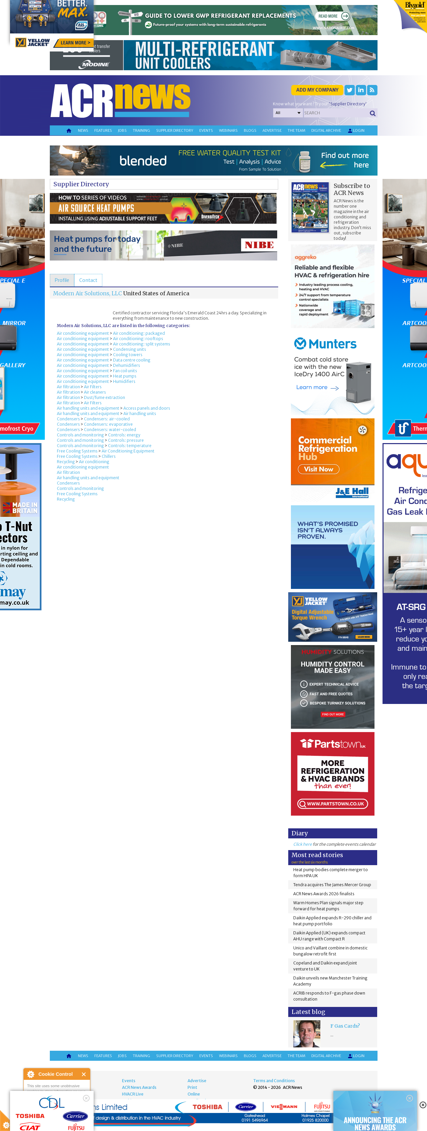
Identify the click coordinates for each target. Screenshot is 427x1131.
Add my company (317, 90)
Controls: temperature (129, 445)
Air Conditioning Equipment (128, 450)
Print (192, 1087)
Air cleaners (95, 392)
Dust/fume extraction (104, 397)
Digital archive (326, 130)
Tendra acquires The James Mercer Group (332, 884)
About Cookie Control (30, 1074)
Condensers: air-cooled (107, 418)
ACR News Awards (139, 1087)
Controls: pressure (126, 440)
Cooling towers (127, 354)
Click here (302, 844)
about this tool (76, 1114)
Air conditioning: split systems (141, 343)
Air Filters (93, 386)
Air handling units (139, 413)
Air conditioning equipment (83, 333)
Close (84, 1074)
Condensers (68, 418)
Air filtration (68, 386)
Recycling (66, 461)
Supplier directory (174, 130)
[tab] (62, 280)
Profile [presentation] (62, 280)
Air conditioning (94, 461)
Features (103, 130)
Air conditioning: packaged (139, 333)
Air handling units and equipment (88, 408)
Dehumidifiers (126, 365)
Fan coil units (125, 370)
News (83, 130)
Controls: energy (124, 434)
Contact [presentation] (88, 280)
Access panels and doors (146, 408)
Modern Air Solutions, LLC (87, 293)
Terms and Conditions (274, 1080)
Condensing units (129, 349)
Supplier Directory (81, 184)
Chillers (109, 456)
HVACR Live (132, 1094)
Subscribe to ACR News (352, 189)
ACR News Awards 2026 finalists (323, 893)
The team (296, 130)
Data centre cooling (131, 360)
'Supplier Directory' (348, 103)
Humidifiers (124, 381)
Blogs (250, 130)
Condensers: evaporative (108, 424)
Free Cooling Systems (77, 450)
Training (141, 130)
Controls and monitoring (80, 434)
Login (355, 131)
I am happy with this (56, 1106)
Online (194, 1094)
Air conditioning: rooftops (138, 338)
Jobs (122, 130)
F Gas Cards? (345, 1026)
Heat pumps (124, 376)
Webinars (228, 130)
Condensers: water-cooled (110, 429)
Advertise (272, 130)
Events (206, 130)
